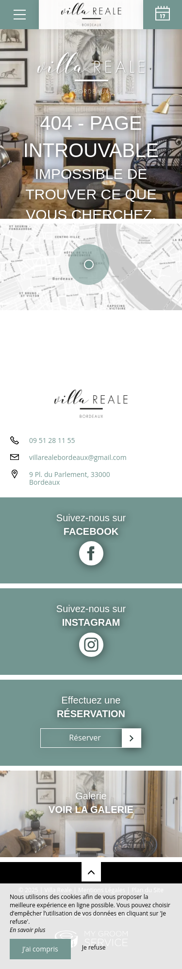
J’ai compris (40, 948)
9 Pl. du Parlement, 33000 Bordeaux (69, 478)
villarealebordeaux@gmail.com (78, 457)
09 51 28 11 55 (52, 440)
